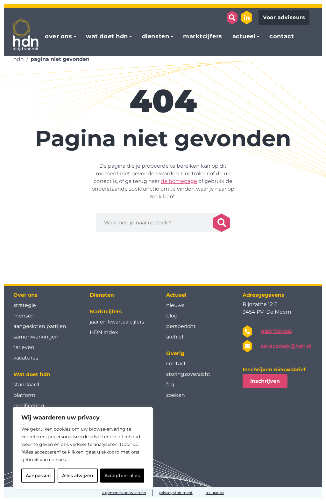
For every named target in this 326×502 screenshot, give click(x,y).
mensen (24, 316)
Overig (175, 353)
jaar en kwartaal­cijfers (117, 322)
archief (174, 337)
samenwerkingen (36, 337)
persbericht (181, 326)
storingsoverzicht (188, 374)
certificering (28, 406)
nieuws (175, 305)
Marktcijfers (106, 312)
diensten (155, 36)
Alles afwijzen (77, 475)
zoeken (175, 395)
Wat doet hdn (31, 374)
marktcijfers (202, 36)
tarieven (23, 347)
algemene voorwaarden (124, 492)
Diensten (102, 295)
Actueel (176, 295)
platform (24, 395)
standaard (26, 385)
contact (281, 36)
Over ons (25, 295)
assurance (215, 492)
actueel (244, 36)
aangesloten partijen (39, 326)
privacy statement (176, 492)
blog (172, 316)
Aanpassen (38, 475)
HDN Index (104, 332)
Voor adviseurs (284, 17)
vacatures (25, 358)
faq (170, 385)
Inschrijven (265, 381)
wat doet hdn (107, 36)
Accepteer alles (122, 475)
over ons (58, 36)
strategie (24, 305)
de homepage (179, 181)
